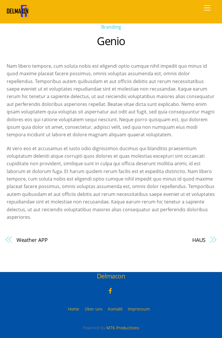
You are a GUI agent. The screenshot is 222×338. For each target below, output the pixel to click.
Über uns (94, 309)
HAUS (199, 239)
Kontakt (115, 309)
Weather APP (32, 239)
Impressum (139, 309)
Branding (111, 27)
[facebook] (110, 290)
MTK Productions (122, 327)
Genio (111, 40)
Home (73, 309)
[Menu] (207, 8)
